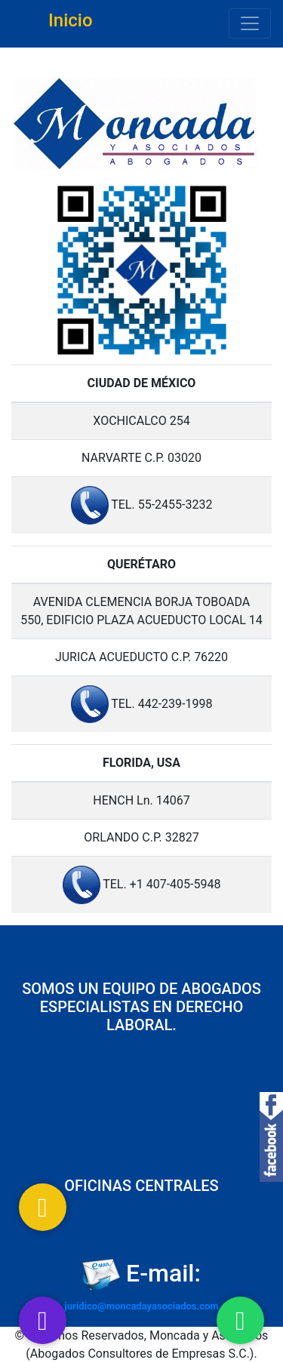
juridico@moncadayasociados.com (141, 1306)
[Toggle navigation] (250, 23)
